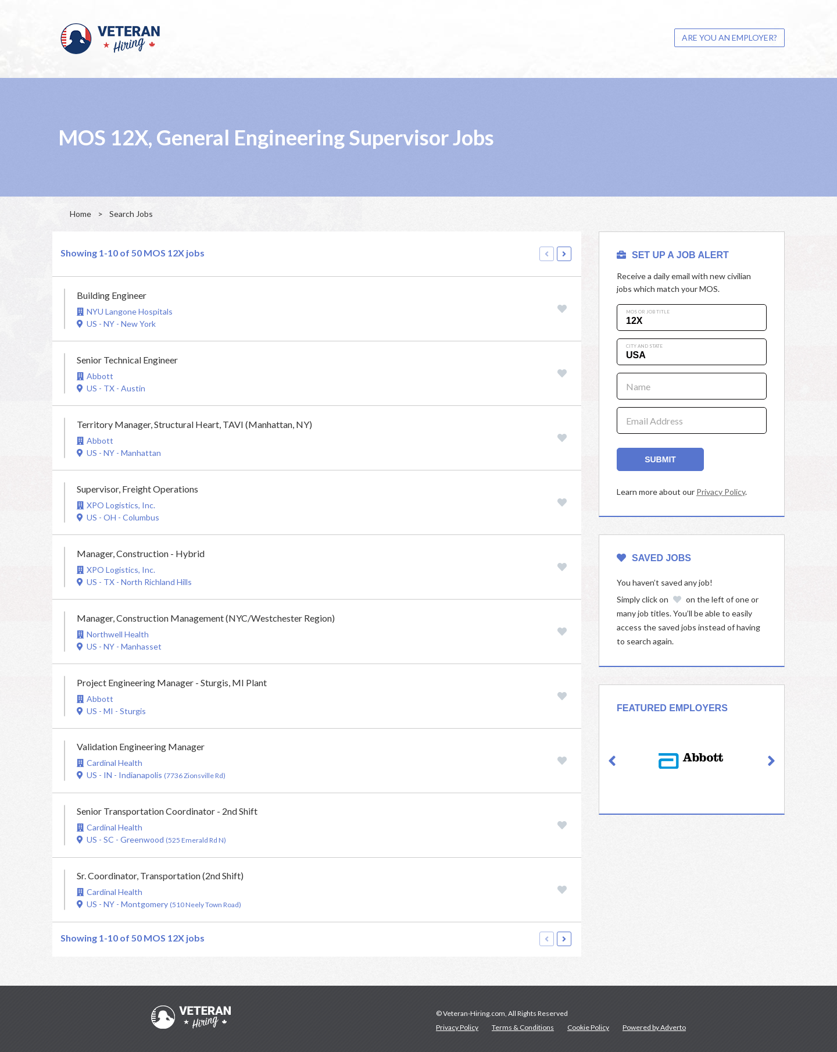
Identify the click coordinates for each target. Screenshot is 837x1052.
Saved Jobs (654, 558)
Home (80, 214)
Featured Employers (672, 708)
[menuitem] (729, 37)
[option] (692, 761)
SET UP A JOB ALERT (673, 255)
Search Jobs (131, 214)
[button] (612, 761)
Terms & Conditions (523, 1027)
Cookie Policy (588, 1027)
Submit (660, 459)
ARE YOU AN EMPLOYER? (729, 37)
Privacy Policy (720, 492)
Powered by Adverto (654, 1027)
